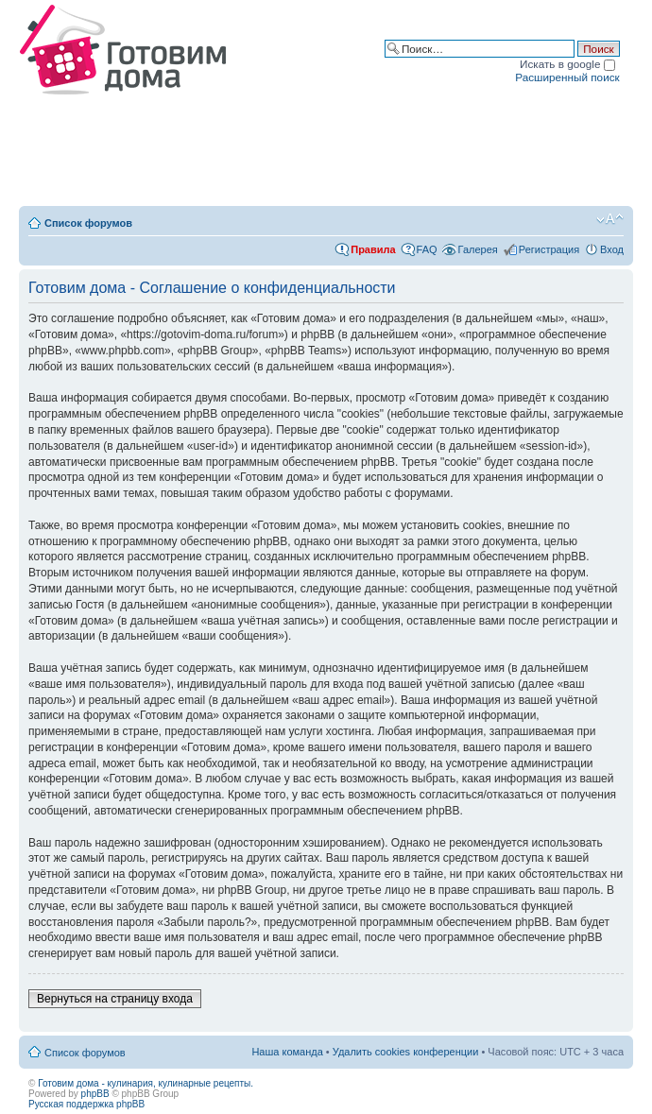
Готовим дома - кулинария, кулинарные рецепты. (145, 1083)
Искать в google (567, 64)
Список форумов (88, 223)
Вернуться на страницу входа (115, 998)
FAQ (427, 249)
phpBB (95, 1093)
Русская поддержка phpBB (86, 1104)
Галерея (478, 249)
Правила (373, 249)
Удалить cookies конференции (406, 1051)
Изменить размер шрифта (610, 219)
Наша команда (286, 1051)
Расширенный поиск (567, 77)
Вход (612, 249)
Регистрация (549, 249)
